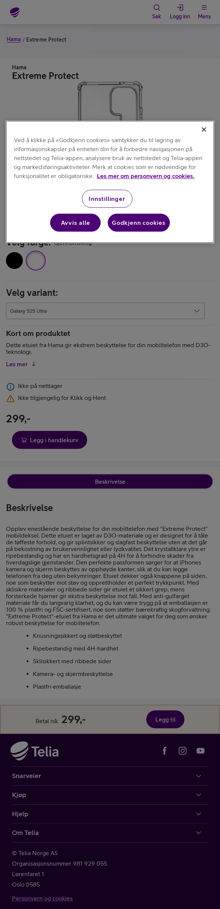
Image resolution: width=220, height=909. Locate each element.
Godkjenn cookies (139, 222)
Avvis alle (75, 222)
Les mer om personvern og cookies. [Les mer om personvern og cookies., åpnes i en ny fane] (146, 175)
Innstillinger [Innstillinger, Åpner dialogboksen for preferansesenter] (107, 198)
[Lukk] (204, 129)
